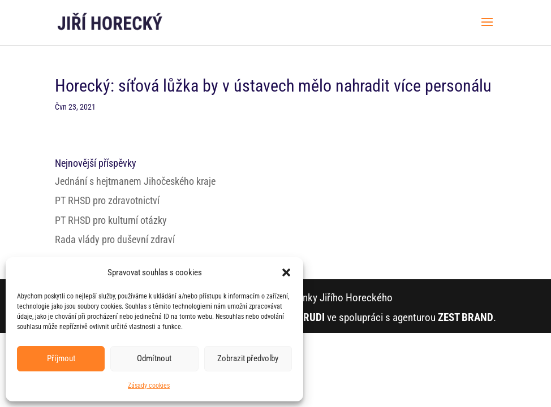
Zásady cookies (149, 385)
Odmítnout (154, 358)
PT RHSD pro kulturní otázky (111, 220)
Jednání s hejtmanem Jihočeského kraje (135, 181)
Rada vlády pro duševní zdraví (115, 239)
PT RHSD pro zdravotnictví (107, 200)
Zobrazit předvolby (247, 358)
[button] (286, 272)
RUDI (314, 317)
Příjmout (61, 358)
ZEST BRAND (465, 317)
